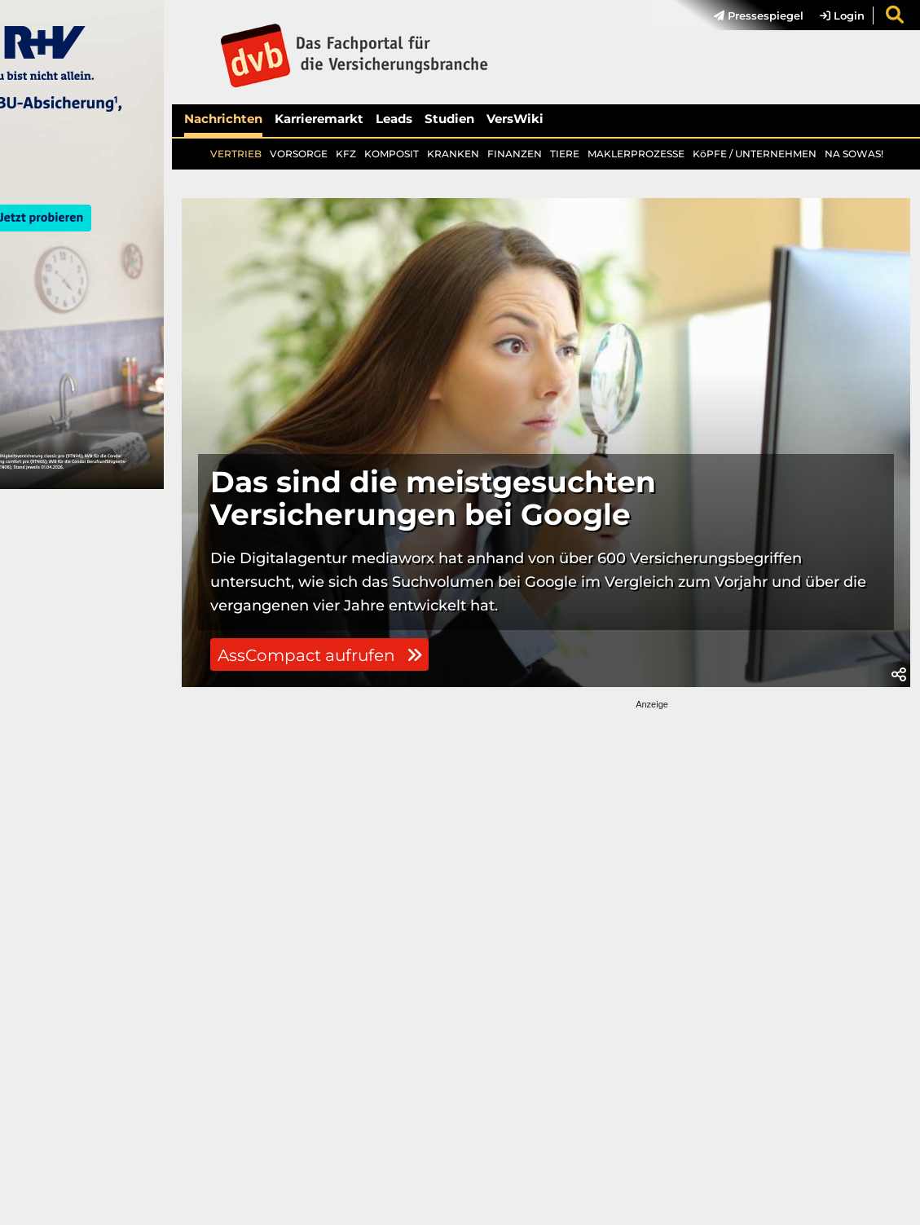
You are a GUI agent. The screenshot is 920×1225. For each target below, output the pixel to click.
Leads (394, 118)
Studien (449, 118)
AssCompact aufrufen (320, 655)
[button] (898, 675)
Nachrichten (223, 118)
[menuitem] (750, 15)
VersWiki (515, 118)
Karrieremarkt (319, 118)
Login (842, 15)
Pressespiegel (758, 15)
